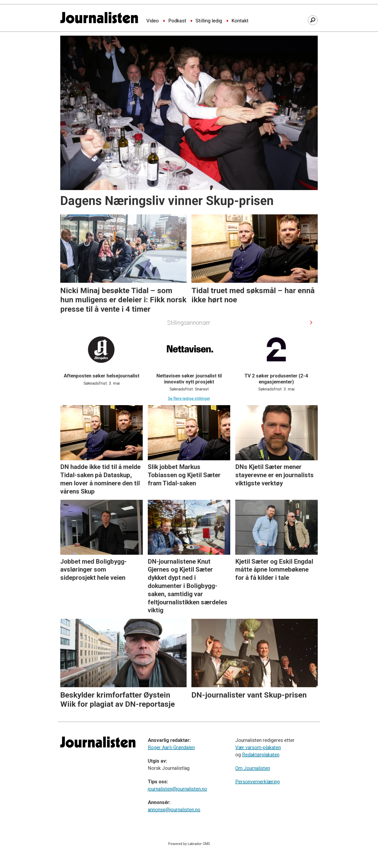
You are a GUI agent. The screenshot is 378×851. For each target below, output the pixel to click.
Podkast (177, 21)
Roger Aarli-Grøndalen (171, 747)
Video (152, 21)
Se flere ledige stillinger (189, 398)
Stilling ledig (209, 21)
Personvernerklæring (257, 782)
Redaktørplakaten (260, 755)
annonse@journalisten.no (174, 809)
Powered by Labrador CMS (189, 844)
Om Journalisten (252, 768)
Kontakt (240, 21)
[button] (311, 322)
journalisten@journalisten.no (177, 789)
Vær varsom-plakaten (258, 747)
